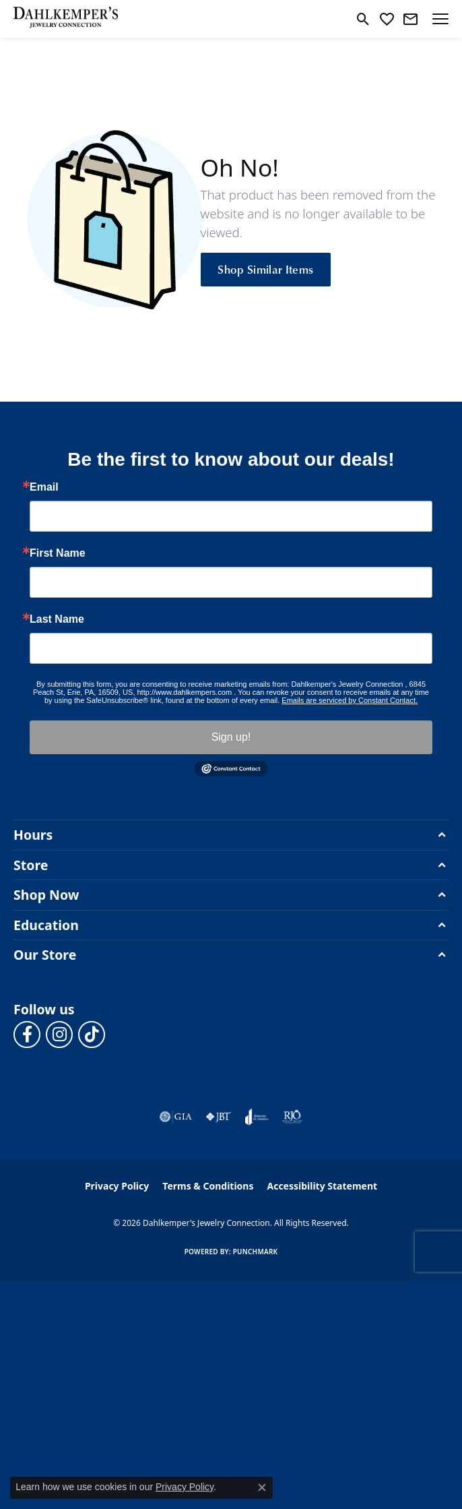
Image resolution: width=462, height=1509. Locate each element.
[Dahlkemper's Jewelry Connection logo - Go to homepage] (66, 19)
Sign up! (231, 737)
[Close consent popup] (262, 1487)
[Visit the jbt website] (218, 1117)
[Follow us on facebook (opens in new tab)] (26, 1034)
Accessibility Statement (322, 1185)
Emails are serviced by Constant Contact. (350, 700)
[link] (410, 18)
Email (44, 487)
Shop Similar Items (265, 269)
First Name (58, 553)
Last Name (57, 619)
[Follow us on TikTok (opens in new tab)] (91, 1034)
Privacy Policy (117, 1185)
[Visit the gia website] (176, 1117)
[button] (363, 18)
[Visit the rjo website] (292, 1117)
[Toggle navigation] (440, 19)
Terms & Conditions (207, 1185)
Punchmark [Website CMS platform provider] (255, 1251)
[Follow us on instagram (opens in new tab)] (59, 1034)
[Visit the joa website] (257, 1117)
